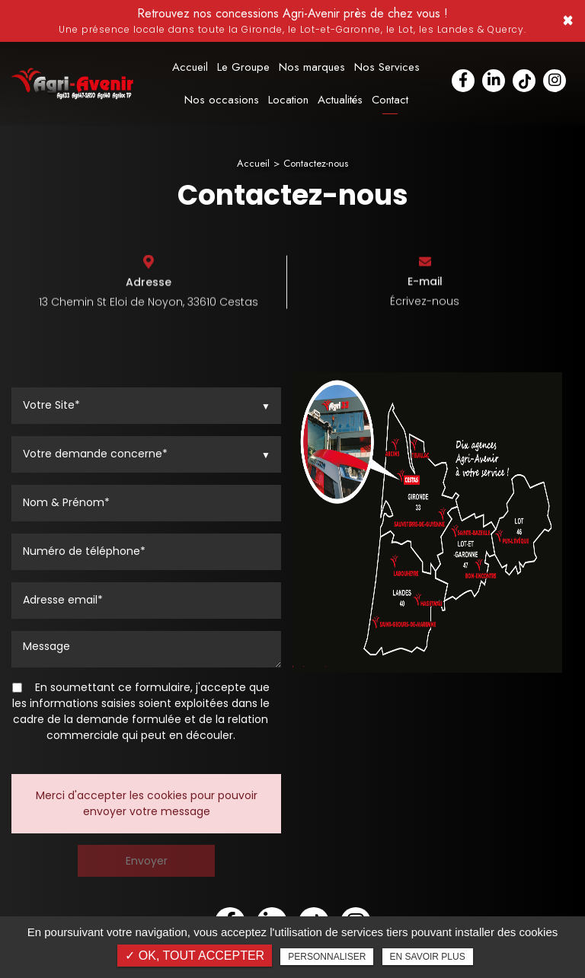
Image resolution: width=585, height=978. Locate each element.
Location (288, 99)
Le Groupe (243, 67)
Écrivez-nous (424, 304)
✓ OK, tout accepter (194, 955)
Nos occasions (221, 99)
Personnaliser (327, 956)
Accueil (190, 67)
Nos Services (387, 67)
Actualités (340, 99)
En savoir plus (427, 956)
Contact (390, 99)
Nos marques (312, 67)
